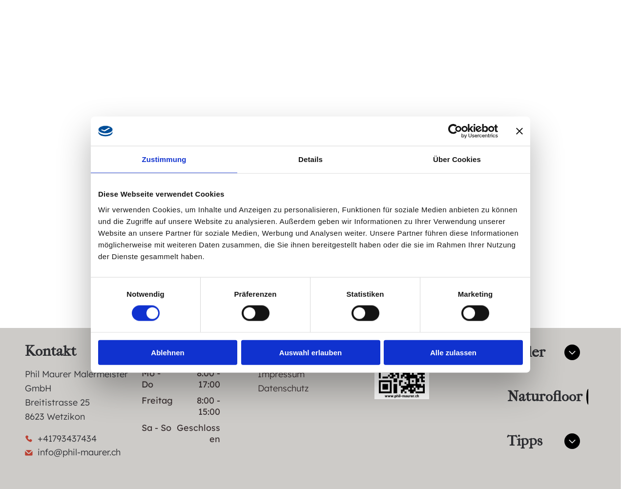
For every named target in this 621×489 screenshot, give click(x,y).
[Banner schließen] (519, 131)
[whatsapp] (505, 35)
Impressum (281, 374)
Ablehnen (167, 352)
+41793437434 (67, 438)
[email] (479, 35)
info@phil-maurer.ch (79, 452)
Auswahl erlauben (310, 352)
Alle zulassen (453, 352)
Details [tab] (310, 159)
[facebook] (530, 35)
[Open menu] (578, 35)
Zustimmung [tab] (164, 159)
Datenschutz (283, 388)
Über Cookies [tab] (457, 159)
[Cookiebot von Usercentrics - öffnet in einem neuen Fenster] (455, 131)
